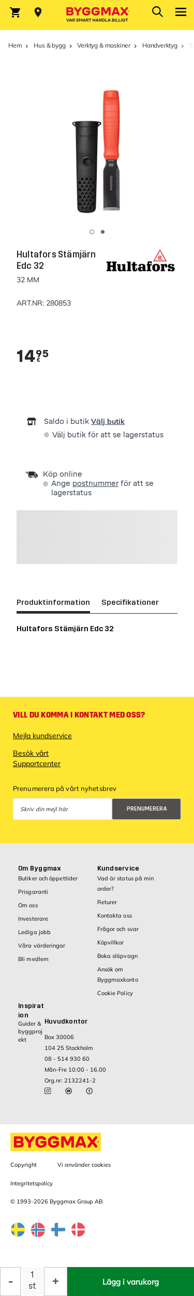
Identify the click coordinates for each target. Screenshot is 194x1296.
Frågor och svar (118, 929)
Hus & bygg (49, 45)
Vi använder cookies (84, 1164)
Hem (15, 45)
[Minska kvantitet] (10, 1281)
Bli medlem (33, 959)
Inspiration (31, 1010)
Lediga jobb (34, 932)
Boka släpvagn (117, 955)
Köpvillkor (110, 942)
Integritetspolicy (31, 1183)
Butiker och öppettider (48, 878)
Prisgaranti (33, 891)
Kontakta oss (114, 915)
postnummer (95, 483)
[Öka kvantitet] (55, 1281)
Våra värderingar (42, 945)
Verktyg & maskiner (103, 45)
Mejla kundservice (42, 735)
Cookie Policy (115, 993)
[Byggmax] (97, 15)
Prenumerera (147, 808)
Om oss (28, 905)
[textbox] (33, 356)
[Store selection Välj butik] (38, 12)
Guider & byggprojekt (30, 1031)
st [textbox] (32, 1286)
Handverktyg (159, 45)
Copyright (23, 1164)
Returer (107, 902)
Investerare (33, 918)
